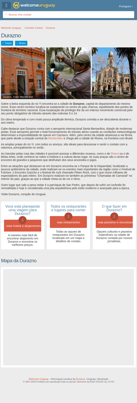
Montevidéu (55, 138)
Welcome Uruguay (38, 379)
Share (22, 43)
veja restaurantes (68, 220)
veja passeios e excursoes (115, 220)
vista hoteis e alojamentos (23, 224)
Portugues (125, 6)
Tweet (8, 43)
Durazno (80, 379)
